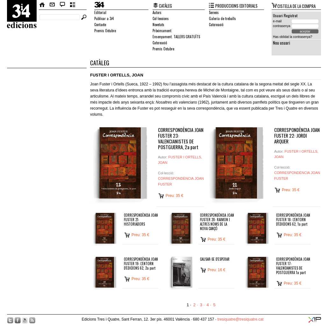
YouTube (25, 320)
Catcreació (160, 42)
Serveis (214, 12)
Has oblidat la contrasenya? (292, 37)
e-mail (277, 21)
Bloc (62, 4)
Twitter (10, 320)
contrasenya (281, 26)
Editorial (100, 12)
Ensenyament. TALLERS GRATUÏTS (176, 36)
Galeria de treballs (222, 18)
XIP (315, 319)
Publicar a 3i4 (104, 18)
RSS (32, 320)
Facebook (17, 320)
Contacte (52, 4)
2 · (195, 304)
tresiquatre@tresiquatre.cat (240, 319)
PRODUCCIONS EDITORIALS (236, 6)
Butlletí (72, 4)
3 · (202, 304)
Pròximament (162, 30)
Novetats (158, 24)
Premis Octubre (105, 30)
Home (42, 4)
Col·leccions (161, 18)
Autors (157, 12)
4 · (208, 304)
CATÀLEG (165, 6)
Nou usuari (281, 43)
